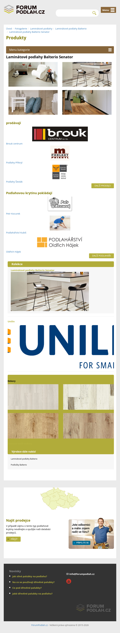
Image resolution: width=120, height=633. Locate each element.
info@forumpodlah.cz (82, 573)
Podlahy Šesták (14, 181)
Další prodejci (103, 185)
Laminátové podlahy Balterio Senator (29, 31)
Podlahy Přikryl (14, 162)
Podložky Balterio (19, 464)
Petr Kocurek (13, 213)
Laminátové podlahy (41, 28)
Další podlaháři (101, 255)
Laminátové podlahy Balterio (71, 28)
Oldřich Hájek (13, 251)
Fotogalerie (21, 28)
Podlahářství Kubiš (16, 232)
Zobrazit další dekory (20, 443)
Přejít (14, 539)
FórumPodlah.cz (39, 625)
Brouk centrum (14, 143)
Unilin (61, 344)
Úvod (9, 28)
